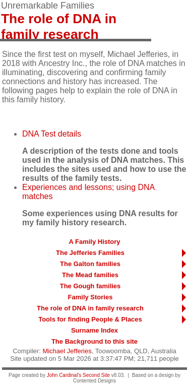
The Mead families (90, 275)
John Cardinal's (64, 375)
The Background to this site (94, 341)
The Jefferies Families (90, 252)
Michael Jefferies (66, 351)
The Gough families (90, 286)
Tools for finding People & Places (90, 319)
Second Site (96, 375)
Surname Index (94, 330)
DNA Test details (51, 134)
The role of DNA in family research (90, 308)
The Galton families (90, 264)
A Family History (94, 241)
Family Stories (90, 297)
